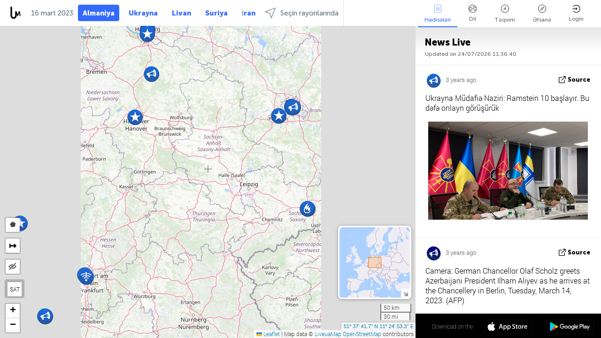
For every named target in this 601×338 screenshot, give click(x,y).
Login (576, 13)
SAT (15, 289)
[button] (135, 117)
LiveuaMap (328, 334)
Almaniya (99, 13)
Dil (473, 13)
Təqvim (504, 14)
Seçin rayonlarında (302, 13)
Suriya (216, 13)
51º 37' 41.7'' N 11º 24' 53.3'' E (379, 326)
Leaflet (268, 334)
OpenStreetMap (362, 334)
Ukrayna (143, 13)
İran (248, 13)
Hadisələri (437, 14)
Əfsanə (542, 14)
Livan (181, 13)
